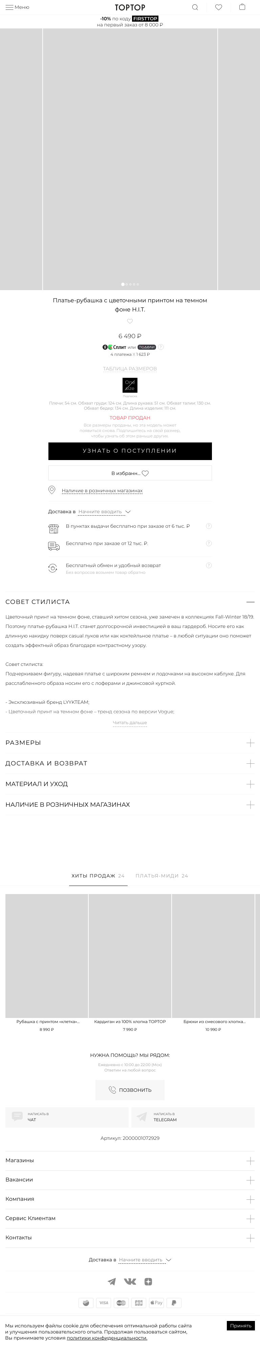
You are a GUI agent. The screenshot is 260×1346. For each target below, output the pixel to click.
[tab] (98, 879)
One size (130, 385)
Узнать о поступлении (130, 451)
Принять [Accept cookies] (241, 1326)
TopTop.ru (130, 7)
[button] (123, 284)
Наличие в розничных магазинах (102, 490)
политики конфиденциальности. (107, 1338)
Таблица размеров (130, 369)
